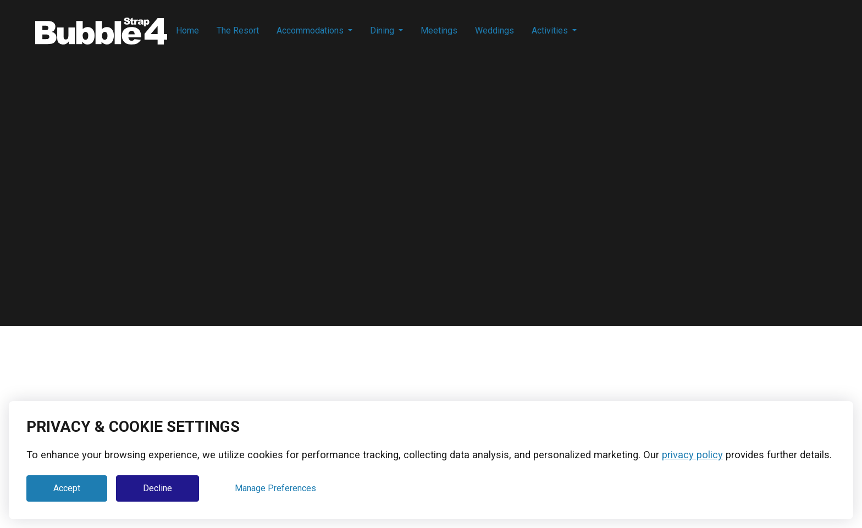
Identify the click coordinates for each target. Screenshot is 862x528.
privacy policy (692, 454)
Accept (66, 488)
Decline (157, 488)
